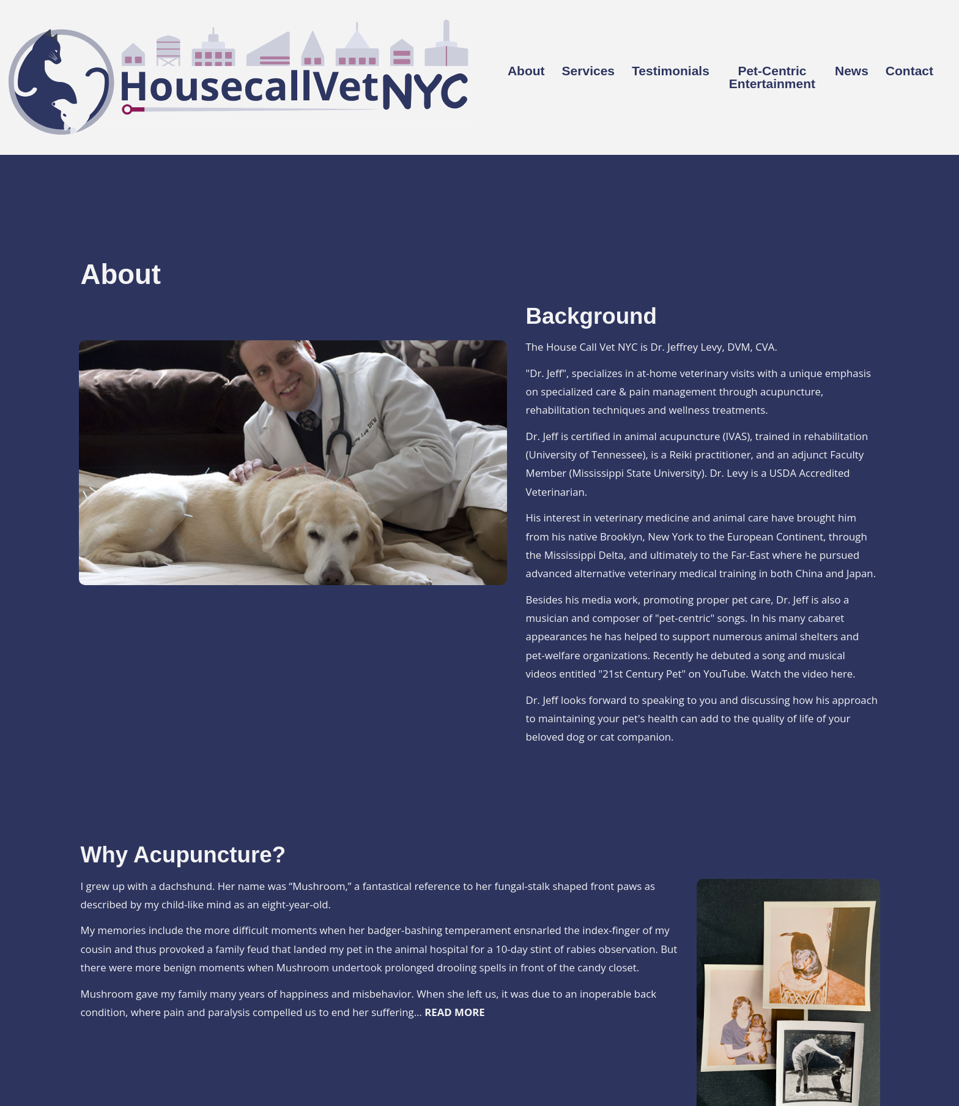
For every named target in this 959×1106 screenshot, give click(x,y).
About (526, 71)
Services (588, 71)
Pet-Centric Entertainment (772, 77)
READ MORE (454, 1012)
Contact (909, 71)
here (842, 674)
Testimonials (670, 71)
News (851, 71)
